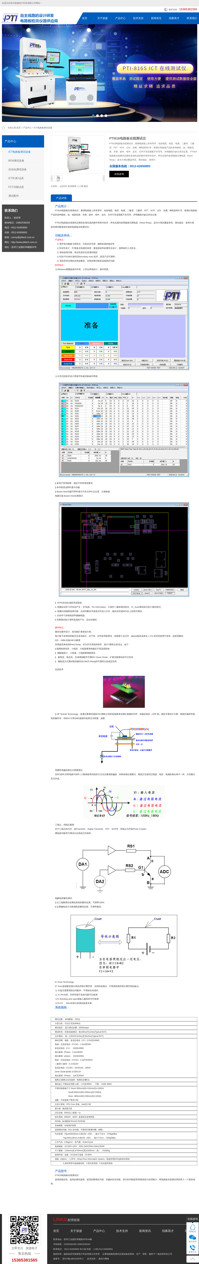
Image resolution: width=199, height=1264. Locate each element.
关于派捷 (102, 18)
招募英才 (174, 18)
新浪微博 (72, 186)
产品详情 (61, 198)
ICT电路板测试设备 (43, 127)
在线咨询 (119, 174)
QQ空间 (63, 186)
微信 (86, 186)
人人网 (80, 186)
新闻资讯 (156, 18)
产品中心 (120, 18)
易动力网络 (103, 1258)
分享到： (55, 186)
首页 (84, 18)
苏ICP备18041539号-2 (73, 1258)
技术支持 (138, 18)
